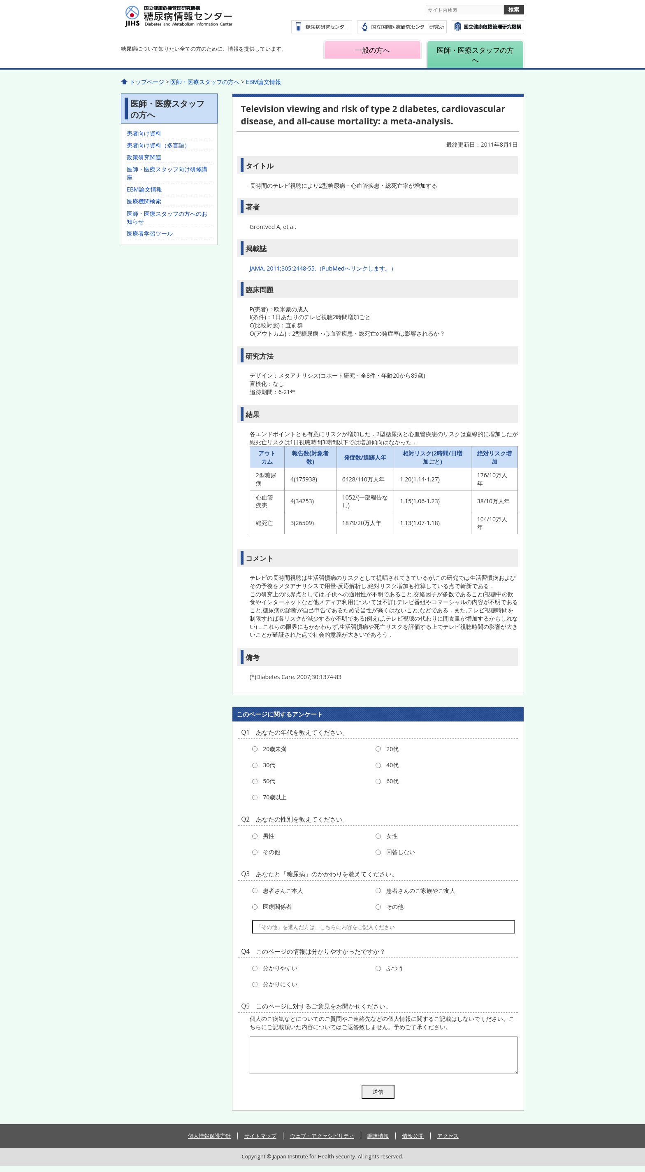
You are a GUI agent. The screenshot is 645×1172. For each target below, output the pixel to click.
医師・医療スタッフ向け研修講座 (167, 173)
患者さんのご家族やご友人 (420, 890)
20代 (392, 749)
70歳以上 (275, 797)
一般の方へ (372, 50)
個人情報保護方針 (209, 1142)
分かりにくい (280, 984)
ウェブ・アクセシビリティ (322, 1142)
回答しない (400, 852)
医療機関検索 (144, 201)
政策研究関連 (144, 157)
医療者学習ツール (150, 233)
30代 (269, 765)
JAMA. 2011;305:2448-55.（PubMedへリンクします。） (323, 268)
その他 (271, 852)
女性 (392, 836)
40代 (392, 765)
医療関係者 (277, 907)
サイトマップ (260, 1142)
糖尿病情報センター (199, 21)
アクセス (448, 1142)
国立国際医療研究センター (488, 26)
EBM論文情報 (263, 82)
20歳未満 (275, 749)
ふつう (395, 968)
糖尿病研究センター (321, 26)
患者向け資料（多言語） (158, 145)
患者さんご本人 (283, 890)
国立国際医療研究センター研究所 (402, 26)
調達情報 (378, 1142)
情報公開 (413, 1142)
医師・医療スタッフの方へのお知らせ (167, 218)
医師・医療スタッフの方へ (475, 54)
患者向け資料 (144, 133)
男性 (268, 836)
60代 (392, 781)
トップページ (147, 82)
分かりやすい (280, 968)
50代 (269, 781)
